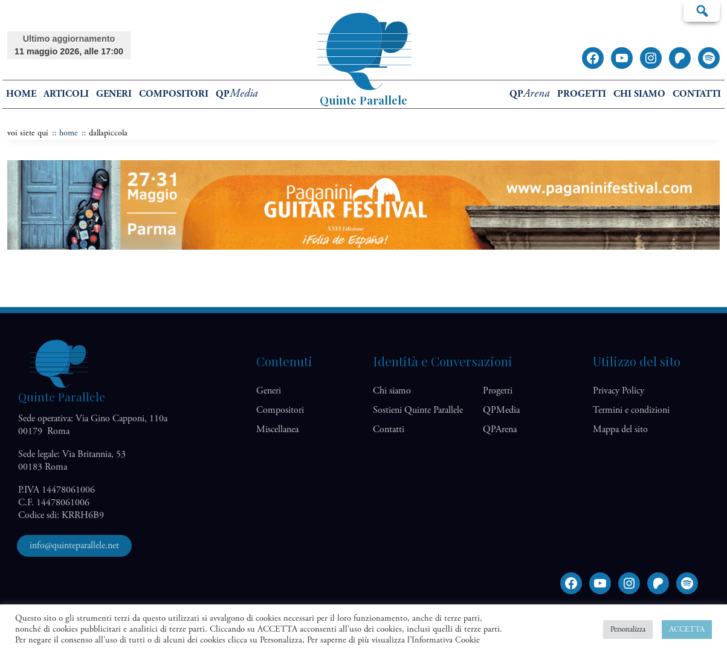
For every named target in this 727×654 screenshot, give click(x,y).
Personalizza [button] (627, 629)
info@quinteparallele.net (74, 545)
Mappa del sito (620, 429)
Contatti (697, 94)
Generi (114, 94)
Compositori (173, 94)
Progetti (581, 94)
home (21, 94)
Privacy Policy (618, 390)
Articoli (66, 94)
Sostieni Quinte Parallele (418, 410)
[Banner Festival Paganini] (363, 247)
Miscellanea (277, 429)
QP (237, 94)
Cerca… (701, 10)
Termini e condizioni (631, 410)
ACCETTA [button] (687, 629)
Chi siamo (639, 94)
